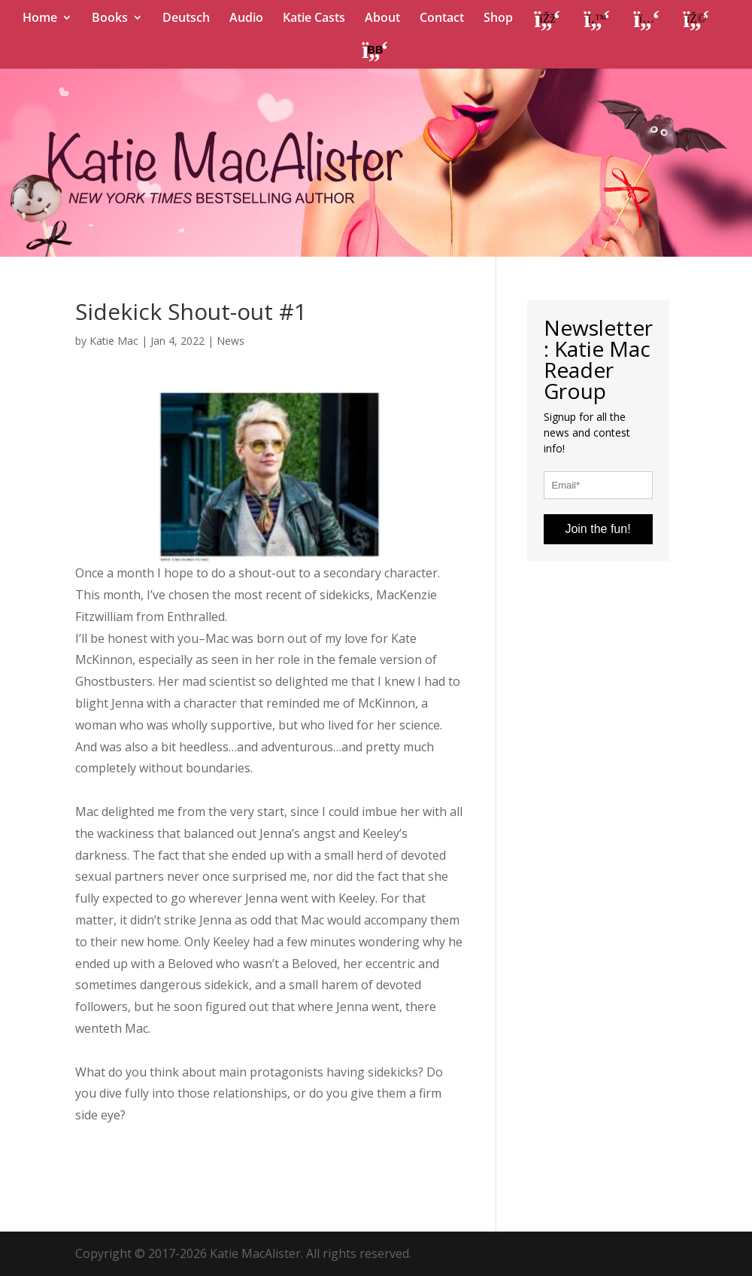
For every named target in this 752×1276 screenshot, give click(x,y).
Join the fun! (597, 528)
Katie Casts (314, 19)
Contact (442, 19)
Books (110, 19)
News (230, 340)
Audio (246, 19)
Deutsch (186, 19)
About (382, 19)
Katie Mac (113, 340)
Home (40, 19)
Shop (498, 19)
